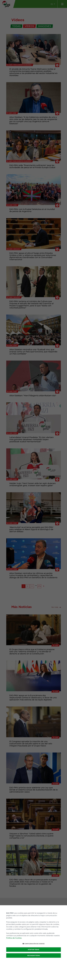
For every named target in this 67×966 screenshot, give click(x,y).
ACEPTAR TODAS (33, 949)
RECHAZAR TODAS (33, 955)
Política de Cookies (14, 938)
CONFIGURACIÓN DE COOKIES (33, 943)
